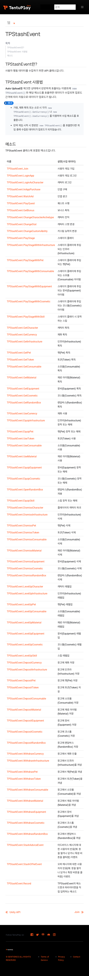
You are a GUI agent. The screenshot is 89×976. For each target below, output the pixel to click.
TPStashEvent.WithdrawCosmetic (25, 822)
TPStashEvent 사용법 (17, 51)
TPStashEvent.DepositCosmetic (24, 731)
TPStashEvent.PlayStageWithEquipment (29, 286)
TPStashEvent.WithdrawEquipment (26, 811)
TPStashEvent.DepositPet (21, 680)
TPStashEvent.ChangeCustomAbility (27, 231)
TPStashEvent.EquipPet (20, 431)
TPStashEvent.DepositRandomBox (26, 742)
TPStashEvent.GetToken (20, 359)
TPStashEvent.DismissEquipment (25, 561)
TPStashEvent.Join (17, 168)
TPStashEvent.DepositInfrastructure (27, 669)
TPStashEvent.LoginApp (20, 175)
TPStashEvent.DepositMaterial (24, 709)
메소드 (10, 55)
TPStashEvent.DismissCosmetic (25, 568)
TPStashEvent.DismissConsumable (26, 539)
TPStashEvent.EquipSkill (20, 500)
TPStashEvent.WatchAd (20, 196)
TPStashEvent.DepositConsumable (26, 698)
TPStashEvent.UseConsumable (24, 445)
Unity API (12, 912)
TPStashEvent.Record (19, 883)
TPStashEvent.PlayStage (21, 238)
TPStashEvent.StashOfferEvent (24, 864)
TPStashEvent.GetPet (19, 352)
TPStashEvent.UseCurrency (22, 413)
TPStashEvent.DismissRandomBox (26, 575)
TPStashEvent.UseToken (20, 438)
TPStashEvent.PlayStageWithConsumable (30, 271)
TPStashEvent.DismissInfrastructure (27, 514)
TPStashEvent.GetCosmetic (22, 395)
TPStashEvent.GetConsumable (24, 366)
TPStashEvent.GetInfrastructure (24, 341)
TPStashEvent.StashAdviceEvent (25, 845)
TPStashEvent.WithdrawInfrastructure (28, 760)
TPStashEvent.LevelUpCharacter (25, 586)
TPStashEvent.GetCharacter (22, 327)
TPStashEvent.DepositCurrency (24, 662)
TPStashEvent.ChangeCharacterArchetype (30, 217)
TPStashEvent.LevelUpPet (21, 604)
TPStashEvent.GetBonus (20, 210)
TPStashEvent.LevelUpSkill (22, 655)
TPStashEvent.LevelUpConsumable (26, 611)
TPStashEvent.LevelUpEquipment (25, 633)
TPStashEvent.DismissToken (23, 532)
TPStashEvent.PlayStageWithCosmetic (28, 301)
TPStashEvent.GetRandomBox (24, 402)
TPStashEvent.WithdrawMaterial (25, 800)
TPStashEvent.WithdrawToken (24, 778)
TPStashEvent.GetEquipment (23, 388)
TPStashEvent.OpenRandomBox (25, 489)
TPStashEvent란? (15, 47)
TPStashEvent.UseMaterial (22, 456)
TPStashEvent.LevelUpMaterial (24, 622)
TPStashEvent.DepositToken (23, 687)
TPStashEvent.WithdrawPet (22, 771)
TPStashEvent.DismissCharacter (25, 507)
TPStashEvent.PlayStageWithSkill (26, 316)
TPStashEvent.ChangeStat (21, 224)
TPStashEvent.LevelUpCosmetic (25, 644)
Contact (76, 957)
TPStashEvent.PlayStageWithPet (25, 260)
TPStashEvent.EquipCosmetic (23, 478)
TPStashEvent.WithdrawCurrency (25, 753)
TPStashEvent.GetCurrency (22, 334)
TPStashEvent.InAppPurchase (23, 189)
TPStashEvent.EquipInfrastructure (26, 420)
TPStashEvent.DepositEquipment (25, 720)
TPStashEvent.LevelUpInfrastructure (27, 593)
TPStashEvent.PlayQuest (21, 203)
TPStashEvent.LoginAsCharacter (25, 182)
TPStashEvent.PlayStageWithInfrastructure (31, 245)
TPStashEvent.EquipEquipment (24, 467)
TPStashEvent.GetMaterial (21, 377)
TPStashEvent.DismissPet (21, 525)
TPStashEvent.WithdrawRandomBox (27, 833)
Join (79, 912)
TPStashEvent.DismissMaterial (24, 550)
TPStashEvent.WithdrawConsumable (27, 789)
